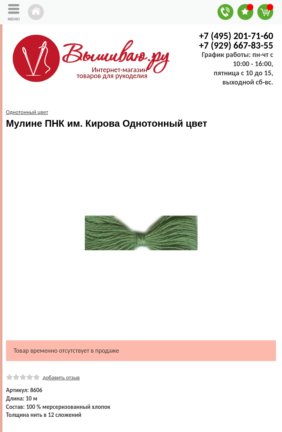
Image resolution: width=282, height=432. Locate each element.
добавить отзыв (61, 377)
